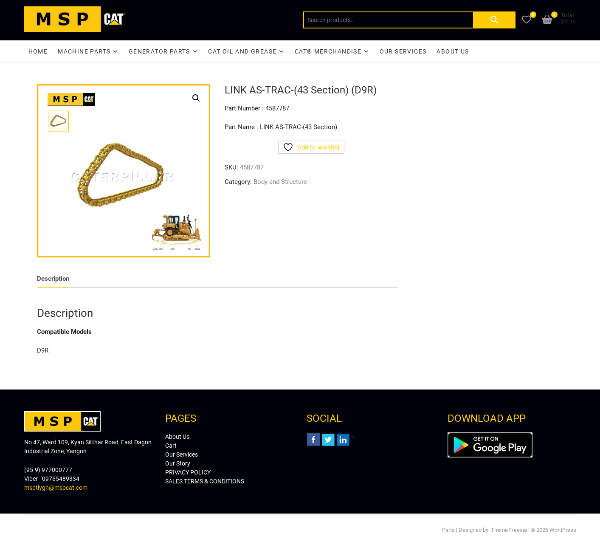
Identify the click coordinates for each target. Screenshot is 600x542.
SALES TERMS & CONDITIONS (204, 481)
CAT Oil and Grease (242, 51)
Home (38, 51)
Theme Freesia (509, 530)
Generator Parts (159, 51)
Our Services (403, 51)
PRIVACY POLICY (188, 472)
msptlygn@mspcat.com (55, 487)
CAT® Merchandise (328, 51)
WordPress (562, 530)
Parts (448, 530)
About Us (453, 51)
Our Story (177, 463)
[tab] (53, 279)
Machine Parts (84, 51)
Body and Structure (280, 182)
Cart (171, 445)
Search (494, 19)
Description (53, 278)
